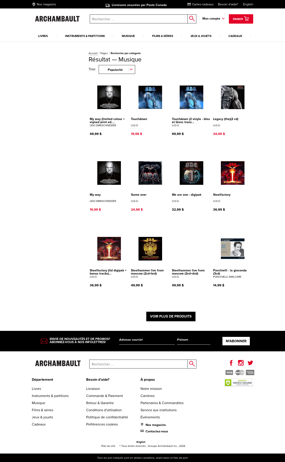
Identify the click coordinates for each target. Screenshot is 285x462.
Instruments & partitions (85, 36)
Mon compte (211, 18)
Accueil (93, 53)
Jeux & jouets (201, 36)
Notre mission (151, 388)
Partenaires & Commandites (161, 402)
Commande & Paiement (104, 395)
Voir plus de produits (171, 316)
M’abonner (236, 341)
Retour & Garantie (100, 402)
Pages (104, 53)
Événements (150, 417)
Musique (128, 36)
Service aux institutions (158, 409)
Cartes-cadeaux (200, 4)
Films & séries (162, 36)
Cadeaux (235, 36)
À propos (147, 379)
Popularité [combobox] (115, 69)
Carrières (147, 395)
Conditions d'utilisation (104, 409)
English (248, 4)
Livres (43, 36)
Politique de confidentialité (107, 417)
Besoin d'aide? (228, 4)
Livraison (93, 388)
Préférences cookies (102, 424)
